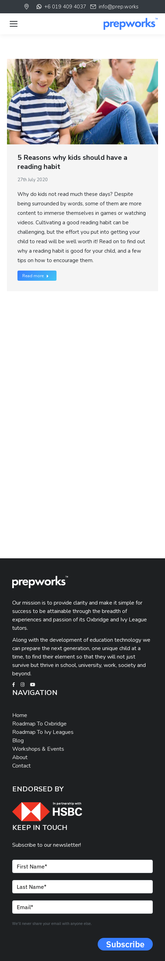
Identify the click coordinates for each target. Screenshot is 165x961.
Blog (18, 740)
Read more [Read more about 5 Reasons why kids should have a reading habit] (35, 276)
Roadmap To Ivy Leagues (43, 732)
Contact (21, 766)
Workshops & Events (38, 749)
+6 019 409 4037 (61, 6)
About (20, 757)
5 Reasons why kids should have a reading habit (72, 162)
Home (19, 715)
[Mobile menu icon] (14, 24)
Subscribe (125, 944)
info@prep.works (114, 6)
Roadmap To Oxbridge (39, 724)
